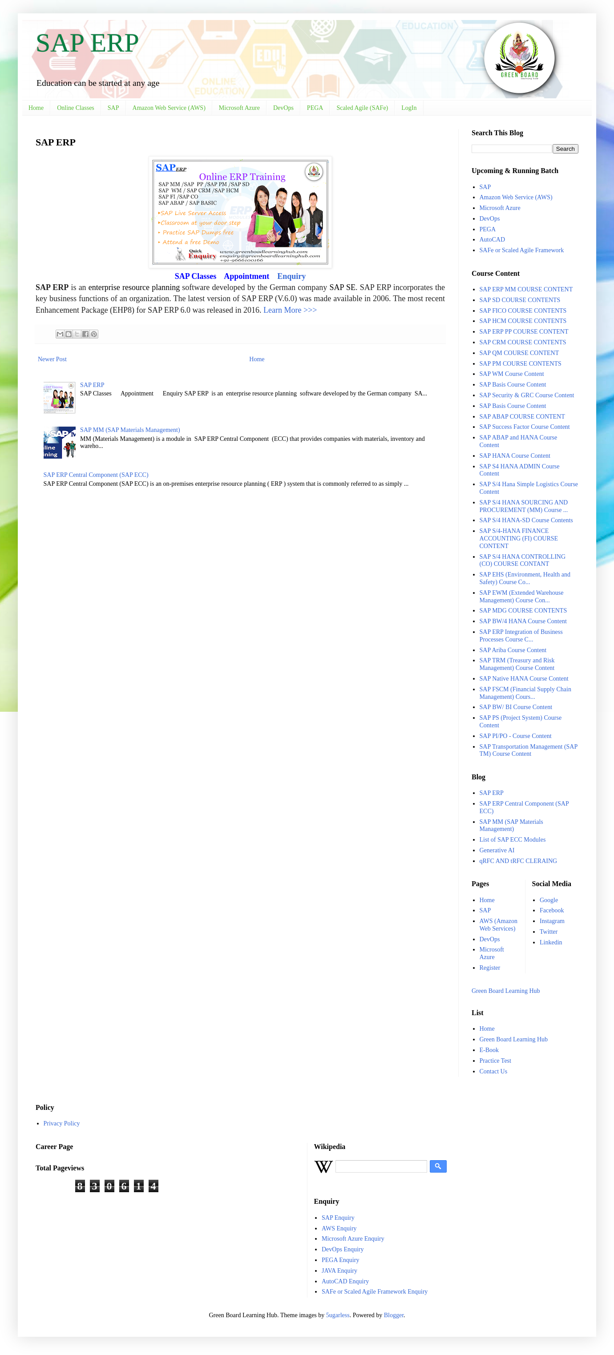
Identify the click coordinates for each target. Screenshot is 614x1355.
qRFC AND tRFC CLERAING (518, 861)
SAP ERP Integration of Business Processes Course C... (521, 636)
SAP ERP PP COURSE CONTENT (524, 331)
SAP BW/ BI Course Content (516, 707)
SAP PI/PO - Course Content (516, 736)
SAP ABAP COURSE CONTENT (522, 416)
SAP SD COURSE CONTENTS (520, 300)
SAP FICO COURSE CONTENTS (523, 310)
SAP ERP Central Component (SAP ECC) (96, 475)
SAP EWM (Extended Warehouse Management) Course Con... (522, 596)
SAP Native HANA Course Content (524, 678)
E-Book (489, 1050)
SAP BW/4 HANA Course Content (523, 621)
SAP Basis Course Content (513, 384)
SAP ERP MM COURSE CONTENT (526, 289)
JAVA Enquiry (339, 1270)
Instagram (552, 921)
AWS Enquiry (339, 1228)
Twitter (548, 931)
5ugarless (338, 1315)
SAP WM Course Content (512, 374)
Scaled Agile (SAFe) (362, 108)
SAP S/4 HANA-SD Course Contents (526, 520)
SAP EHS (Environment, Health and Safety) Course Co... (525, 578)
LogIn (408, 108)
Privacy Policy (62, 1123)
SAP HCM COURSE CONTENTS (523, 321)
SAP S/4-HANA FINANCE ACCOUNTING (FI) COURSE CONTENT (519, 538)
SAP (113, 108)
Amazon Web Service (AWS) (169, 108)
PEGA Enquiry (340, 1260)
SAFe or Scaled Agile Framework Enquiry (375, 1291)
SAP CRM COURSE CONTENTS (523, 342)
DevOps (283, 108)
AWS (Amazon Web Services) (499, 925)
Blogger (394, 1315)
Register (490, 967)
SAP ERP (87, 42)
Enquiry (291, 276)
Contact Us (494, 1071)
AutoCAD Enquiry (345, 1281)
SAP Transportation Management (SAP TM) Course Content (529, 750)
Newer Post (52, 359)
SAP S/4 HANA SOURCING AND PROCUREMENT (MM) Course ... (524, 506)
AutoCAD (492, 239)
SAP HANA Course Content (515, 455)
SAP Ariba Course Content (513, 650)
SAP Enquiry (338, 1217)
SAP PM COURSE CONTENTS (520, 363)
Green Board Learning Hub (506, 991)
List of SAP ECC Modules (513, 839)
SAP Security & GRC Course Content (527, 395)
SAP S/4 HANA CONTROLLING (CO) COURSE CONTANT (523, 560)
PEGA (315, 108)
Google (549, 900)
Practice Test (495, 1060)
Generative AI (497, 850)
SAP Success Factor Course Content (525, 426)
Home (36, 108)
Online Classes (75, 108)
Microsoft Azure (239, 108)
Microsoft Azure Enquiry (353, 1238)
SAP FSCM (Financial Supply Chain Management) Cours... (525, 693)
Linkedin (551, 942)
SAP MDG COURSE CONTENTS (523, 610)
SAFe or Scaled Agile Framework (522, 250)
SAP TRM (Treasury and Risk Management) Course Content (517, 664)
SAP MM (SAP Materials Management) (130, 430)
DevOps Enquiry (343, 1249)
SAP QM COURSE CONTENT (519, 353)
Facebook (552, 910)
